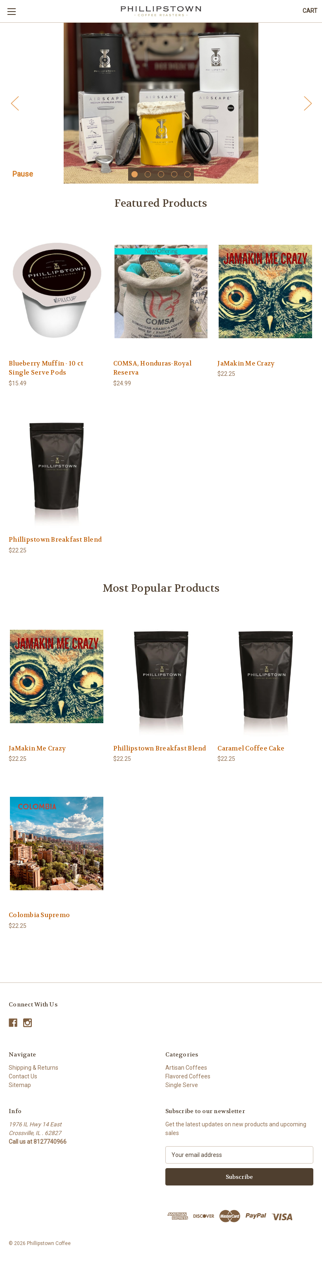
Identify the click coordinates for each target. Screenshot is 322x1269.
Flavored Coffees (187, 1081)
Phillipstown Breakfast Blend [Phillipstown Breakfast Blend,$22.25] (55, 544)
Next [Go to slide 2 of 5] (307, 105)
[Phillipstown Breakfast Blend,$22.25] (56, 472)
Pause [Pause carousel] (22, 178)
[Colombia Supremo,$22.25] (56, 847)
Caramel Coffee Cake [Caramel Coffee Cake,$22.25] (250, 753)
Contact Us (23, 1081)
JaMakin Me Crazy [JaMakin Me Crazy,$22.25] (245, 368)
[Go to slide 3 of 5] (161, 179)
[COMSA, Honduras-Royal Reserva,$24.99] (161, 296)
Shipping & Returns (33, 1072)
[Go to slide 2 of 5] (148, 179)
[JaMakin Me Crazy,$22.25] (265, 296)
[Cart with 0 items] (310, 11)
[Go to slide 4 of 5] (174, 179)
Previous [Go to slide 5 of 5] (14, 105)
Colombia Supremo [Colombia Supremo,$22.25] (39, 920)
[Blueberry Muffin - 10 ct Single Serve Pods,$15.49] (56, 296)
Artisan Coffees (186, 1072)
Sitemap (20, 1089)
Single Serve (181, 1089)
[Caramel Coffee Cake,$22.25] (265, 680)
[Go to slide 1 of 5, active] (134, 179)
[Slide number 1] (161, 105)
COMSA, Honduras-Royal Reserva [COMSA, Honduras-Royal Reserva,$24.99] (152, 373)
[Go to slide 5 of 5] (187, 179)
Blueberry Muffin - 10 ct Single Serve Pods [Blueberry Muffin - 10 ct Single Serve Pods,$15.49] (46, 373)
